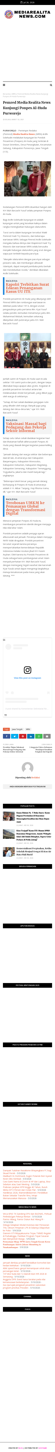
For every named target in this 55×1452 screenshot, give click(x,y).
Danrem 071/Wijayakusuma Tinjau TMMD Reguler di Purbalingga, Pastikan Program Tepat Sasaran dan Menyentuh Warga (27, 1236)
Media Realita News (24, 134)
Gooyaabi (42, 1448)
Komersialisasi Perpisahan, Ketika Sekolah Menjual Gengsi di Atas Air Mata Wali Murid (33, 851)
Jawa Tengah (17, 729)
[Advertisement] (27, 50)
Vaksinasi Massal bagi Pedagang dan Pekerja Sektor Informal (26, 427)
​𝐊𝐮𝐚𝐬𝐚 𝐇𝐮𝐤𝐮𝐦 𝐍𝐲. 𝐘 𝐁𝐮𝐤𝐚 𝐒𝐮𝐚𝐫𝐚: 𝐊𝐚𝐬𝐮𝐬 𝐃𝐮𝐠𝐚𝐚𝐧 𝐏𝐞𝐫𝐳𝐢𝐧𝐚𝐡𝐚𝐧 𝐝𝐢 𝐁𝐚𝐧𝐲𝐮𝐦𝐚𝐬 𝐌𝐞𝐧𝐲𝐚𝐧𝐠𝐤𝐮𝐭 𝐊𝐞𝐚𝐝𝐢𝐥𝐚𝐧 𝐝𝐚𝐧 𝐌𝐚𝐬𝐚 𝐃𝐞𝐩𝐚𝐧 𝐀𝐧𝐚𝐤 (33, 817)
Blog (20, 1448)
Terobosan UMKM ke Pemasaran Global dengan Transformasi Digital (25, 508)
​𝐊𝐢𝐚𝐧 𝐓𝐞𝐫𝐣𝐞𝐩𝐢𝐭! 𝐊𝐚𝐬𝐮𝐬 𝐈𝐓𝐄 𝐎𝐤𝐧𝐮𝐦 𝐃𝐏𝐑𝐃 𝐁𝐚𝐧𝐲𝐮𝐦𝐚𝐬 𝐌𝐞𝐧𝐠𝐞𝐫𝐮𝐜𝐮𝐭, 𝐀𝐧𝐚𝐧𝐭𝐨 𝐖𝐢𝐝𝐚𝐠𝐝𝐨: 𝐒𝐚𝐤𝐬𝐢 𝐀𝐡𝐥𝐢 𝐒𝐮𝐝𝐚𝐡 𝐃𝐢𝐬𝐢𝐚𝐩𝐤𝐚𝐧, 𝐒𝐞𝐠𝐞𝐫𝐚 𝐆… (33, 835)
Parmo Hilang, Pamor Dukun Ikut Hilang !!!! (23, 1219)
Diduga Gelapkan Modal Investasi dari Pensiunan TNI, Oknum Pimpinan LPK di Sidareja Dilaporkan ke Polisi (26, 1228)
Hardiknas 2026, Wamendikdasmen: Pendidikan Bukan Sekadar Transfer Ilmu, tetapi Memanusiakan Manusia (25, 1195)
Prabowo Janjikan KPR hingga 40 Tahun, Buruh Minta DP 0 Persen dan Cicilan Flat (25, 1188)
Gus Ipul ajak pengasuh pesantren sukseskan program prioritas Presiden (24, 1286)
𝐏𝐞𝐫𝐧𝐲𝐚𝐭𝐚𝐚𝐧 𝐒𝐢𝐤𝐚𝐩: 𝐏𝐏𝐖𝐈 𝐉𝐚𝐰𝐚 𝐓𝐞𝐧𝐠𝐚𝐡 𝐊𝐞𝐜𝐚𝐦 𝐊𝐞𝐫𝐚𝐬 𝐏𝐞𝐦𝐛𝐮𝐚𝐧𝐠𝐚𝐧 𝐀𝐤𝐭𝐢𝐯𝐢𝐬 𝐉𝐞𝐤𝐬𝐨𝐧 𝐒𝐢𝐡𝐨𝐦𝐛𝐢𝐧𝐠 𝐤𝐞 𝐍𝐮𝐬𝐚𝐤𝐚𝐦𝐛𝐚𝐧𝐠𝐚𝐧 (26, 1244)
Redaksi (35, 777)
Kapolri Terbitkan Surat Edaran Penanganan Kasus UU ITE (27, 288)
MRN (14, 94)
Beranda (6, 94)
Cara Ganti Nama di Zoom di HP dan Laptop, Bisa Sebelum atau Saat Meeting (26, 1183)
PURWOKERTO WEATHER (27, 1326)
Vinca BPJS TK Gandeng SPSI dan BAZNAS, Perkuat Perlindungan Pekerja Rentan (27, 1215)
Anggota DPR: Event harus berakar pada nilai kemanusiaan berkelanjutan (24, 1281)
